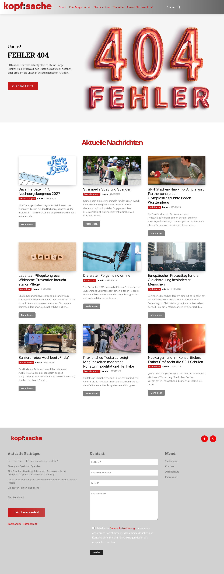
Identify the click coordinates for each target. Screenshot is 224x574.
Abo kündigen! (16, 497)
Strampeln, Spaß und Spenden (107, 189)
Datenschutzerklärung (122, 528)
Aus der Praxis (26, 362)
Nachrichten (154, 207)
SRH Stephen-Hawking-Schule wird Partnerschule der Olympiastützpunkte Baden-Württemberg (176, 196)
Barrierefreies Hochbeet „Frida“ (44, 357)
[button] (173, 7)
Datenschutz (30, 524)
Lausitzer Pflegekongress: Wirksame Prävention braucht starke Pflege (42, 279)
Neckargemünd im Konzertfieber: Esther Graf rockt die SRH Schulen (175, 359)
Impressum (14, 524)
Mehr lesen (27, 224)
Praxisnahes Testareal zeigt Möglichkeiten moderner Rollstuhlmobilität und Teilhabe (108, 361)
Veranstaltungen (27, 198)
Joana (40, 198)
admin (100, 280)
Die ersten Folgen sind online (106, 275)
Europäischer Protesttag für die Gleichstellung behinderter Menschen (173, 279)
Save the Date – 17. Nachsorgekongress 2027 (39, 191)
